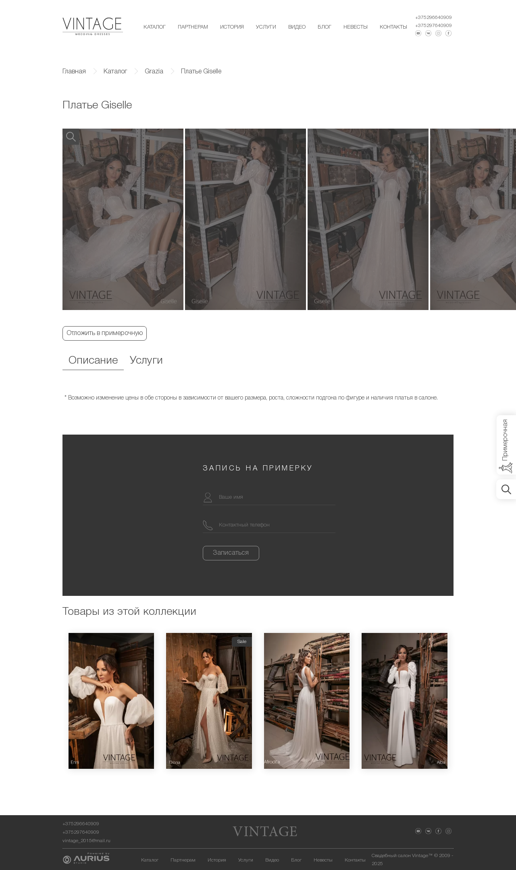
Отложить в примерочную (105, 333)
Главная (74, 72)
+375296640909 (433, 17)
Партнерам (193, 27)
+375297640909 (433, 25)
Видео (297, 27)
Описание (93, 361)
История (232, 27)
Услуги (266, 27)
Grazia (154, 72)
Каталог (155, 27)
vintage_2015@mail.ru (86, 841)
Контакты (393, 27)
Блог (324, 27)
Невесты (355, 27)
